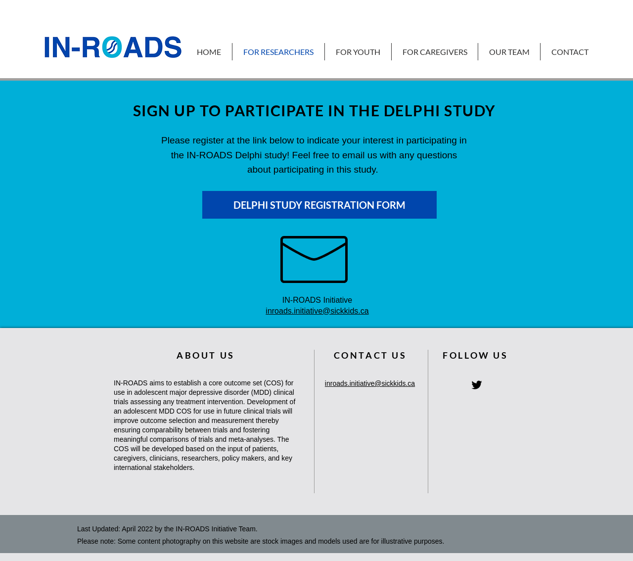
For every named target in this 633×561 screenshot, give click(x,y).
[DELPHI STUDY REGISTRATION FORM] (319, 205)
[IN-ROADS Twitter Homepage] (477, 385)
